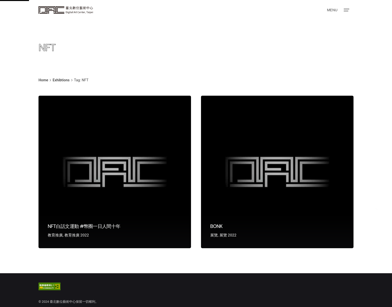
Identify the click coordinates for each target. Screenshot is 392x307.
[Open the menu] (338, 10)
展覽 (214, 235)
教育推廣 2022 (76, 235)
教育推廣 (55, 235)
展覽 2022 (228, 235)
